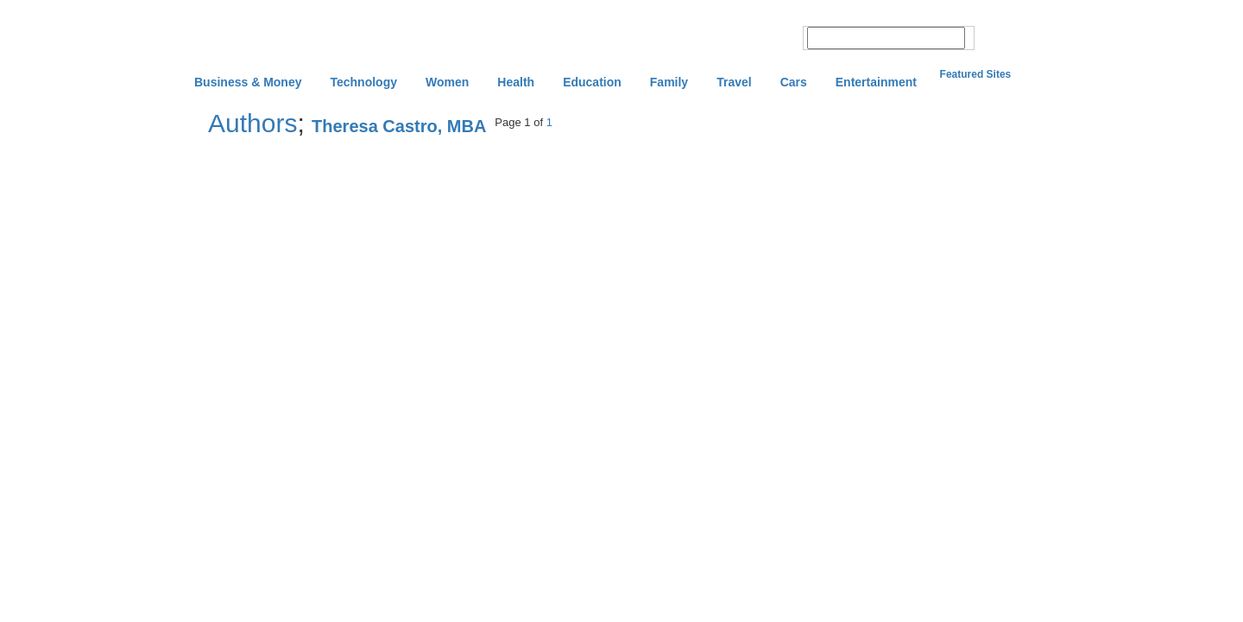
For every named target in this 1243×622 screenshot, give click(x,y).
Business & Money (247, 82)
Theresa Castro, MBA (399, 126)
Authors (252, 123)
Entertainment (876, 82)
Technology (363, 82)
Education (592, 82)
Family (669, 82)
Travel (733, 82)
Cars (793, 82)
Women (447, 82)
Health (515, 82)
